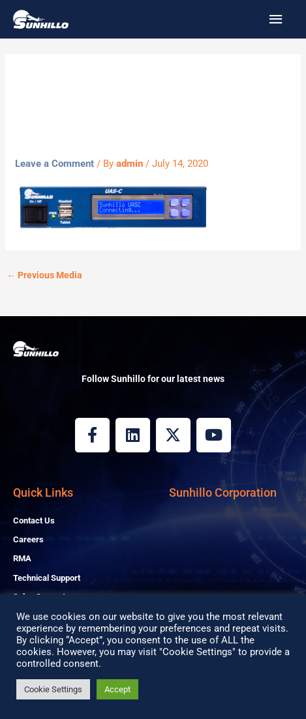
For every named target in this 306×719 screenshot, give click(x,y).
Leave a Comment (54, 163)
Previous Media (44, 275)
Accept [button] (117, 689)
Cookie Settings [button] (53, 689)
